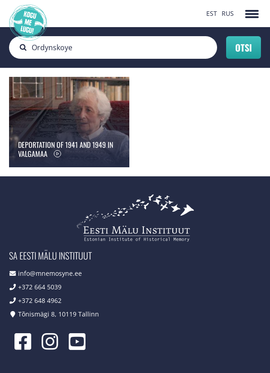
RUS (228, 13)
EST (211, 13)
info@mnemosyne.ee (50, 273)
